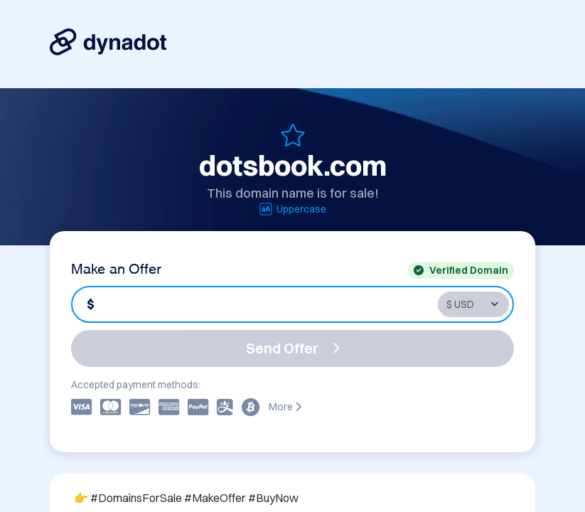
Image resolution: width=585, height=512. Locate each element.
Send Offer (293, 348)
